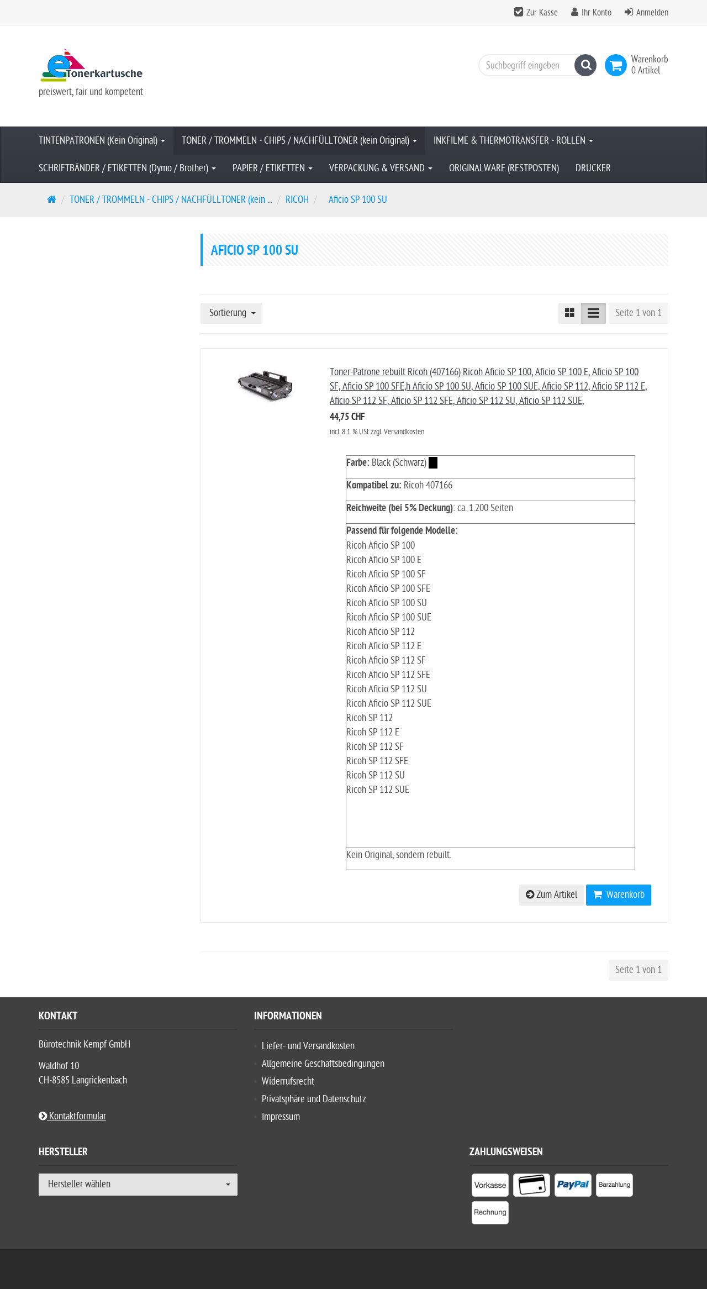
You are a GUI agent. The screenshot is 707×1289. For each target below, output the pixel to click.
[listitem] (490, 1187)
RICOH (297, 200)
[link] (618, 65)
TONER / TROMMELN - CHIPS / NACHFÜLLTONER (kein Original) (299, 140)
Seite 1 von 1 (638, 313)
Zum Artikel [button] (551, 895)
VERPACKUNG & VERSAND (380, 168)
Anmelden (652, 13)
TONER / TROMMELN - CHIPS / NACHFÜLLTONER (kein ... (171, 200)
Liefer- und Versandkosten (308, 1046)
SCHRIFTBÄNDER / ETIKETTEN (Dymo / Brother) (127, 168)
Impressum (281, 1117)
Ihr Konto (596, 13)
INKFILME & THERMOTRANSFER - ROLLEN (513, 140)
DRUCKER (593, 168)
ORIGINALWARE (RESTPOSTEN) (504, 168)
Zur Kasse (542, 13)
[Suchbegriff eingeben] (534, 65)
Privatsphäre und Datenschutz (314, 1099)
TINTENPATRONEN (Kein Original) (102, 140)
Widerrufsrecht (288, 1081)
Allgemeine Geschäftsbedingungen (323, 1064)
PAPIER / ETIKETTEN (273, 168)
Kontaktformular (72, 1116)
